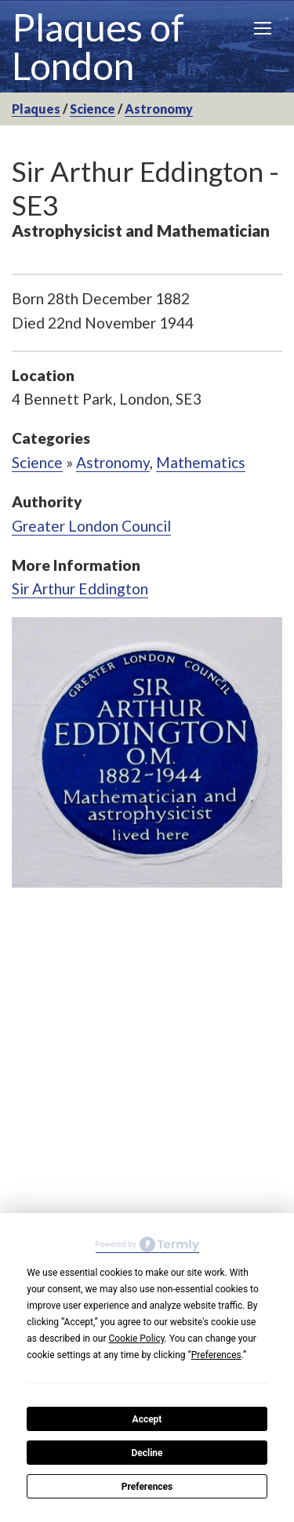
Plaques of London (98, 46)
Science (92, 108)
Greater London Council (91, 526)
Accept (147, 1419)
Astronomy (159, 108)
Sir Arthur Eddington (80, 588)
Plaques (36, 108)
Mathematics (200, 462)
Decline (146, 1453)
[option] (147, 752)
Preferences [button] (216, 1354)
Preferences (147, 1486)
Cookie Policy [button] (136, 1338)
